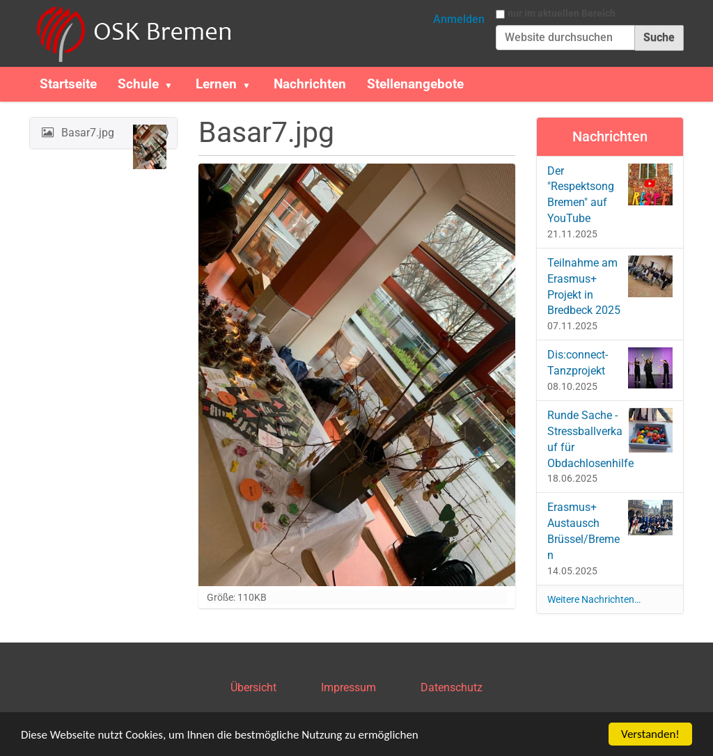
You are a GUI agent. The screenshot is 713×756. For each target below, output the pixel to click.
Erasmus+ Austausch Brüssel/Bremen (610, 531)
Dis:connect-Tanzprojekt (610, 367)
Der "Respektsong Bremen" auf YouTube (610, 195)
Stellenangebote (415, 84)
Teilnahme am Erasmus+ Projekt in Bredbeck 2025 (610, 286)
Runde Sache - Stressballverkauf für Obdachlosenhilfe (610, 439)
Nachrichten (310, 84)
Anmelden (459, 19)
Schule (138, 84)
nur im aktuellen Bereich (562, 13)
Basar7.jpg (112, 136)
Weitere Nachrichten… (594, 599)
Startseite (68, 84)
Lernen (216, 84)
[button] (174, 84)
